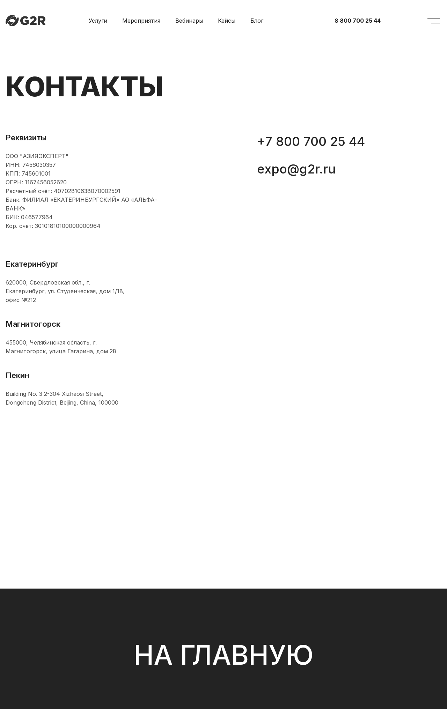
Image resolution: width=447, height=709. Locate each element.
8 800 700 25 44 (358, 20)
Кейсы (226, 20)
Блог (256, 20)
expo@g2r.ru (296, 169)
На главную (224, 654)
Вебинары (189, 20)
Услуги (98, 20)
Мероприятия (141, 20)
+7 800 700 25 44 (311, 141)
